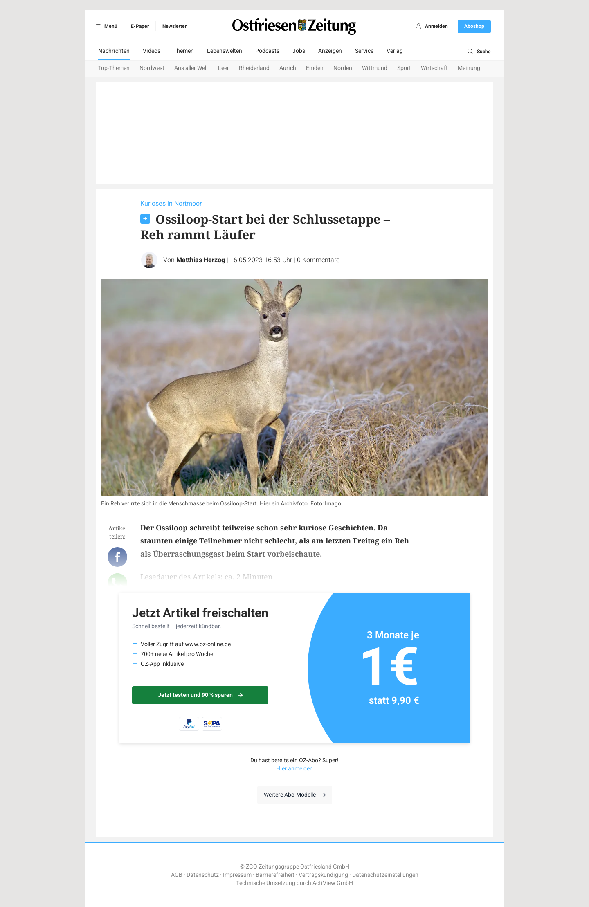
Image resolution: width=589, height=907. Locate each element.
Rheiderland (254, 68)
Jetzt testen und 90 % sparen (200, 695)
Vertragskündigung (323, 875)
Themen (183, 51)
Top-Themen (114, 68)
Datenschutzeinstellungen (385, 875)
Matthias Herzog (200, 260)
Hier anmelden (294, 768)
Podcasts (267, 51)
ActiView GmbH (332, 883)
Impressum (237, 875)
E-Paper (140, 26)
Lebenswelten (224, 51)
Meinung (469, 68)
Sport (404, 68)
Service (364, 51)
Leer (223, 68)
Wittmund (374, 68)
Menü (105, 26)
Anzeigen (330, 51)
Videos (151, 51)
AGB (176, 875)
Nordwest (151, 68)
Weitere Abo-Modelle (295, 794)
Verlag (395, 51)
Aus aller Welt (191, 68)
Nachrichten (114, 51)
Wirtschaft (434, 68)
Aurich (287, 68)
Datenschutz (203, 875)
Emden (315, 68)
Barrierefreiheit (275, 875)
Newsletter (174, 26)
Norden (342, 68)
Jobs (298, 51)
